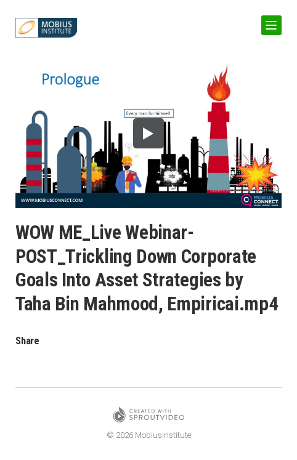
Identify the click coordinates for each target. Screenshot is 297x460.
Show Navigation (269, 20)
